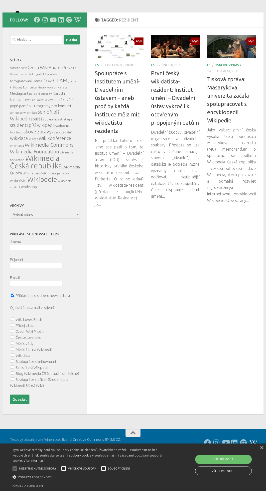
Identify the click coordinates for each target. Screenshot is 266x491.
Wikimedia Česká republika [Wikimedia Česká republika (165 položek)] (36, 184)
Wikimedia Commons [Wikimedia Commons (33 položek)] (49, 167)
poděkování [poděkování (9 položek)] (63, 122)
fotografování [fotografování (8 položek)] (21, 103)
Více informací (34, 461)
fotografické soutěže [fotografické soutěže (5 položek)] (43, 96)
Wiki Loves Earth (29, 342)
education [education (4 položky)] (22, 96)
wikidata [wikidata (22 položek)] (19, 160)
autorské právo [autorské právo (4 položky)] (18, 90)
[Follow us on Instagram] (45, 42)
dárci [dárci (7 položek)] (65, 90)
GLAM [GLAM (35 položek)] (60, 103)
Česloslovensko (28, 360)
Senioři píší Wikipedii (32, 390)
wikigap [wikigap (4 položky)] (33, 161)
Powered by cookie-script (27, 486)
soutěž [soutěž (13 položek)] (36, 141)
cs (97, 87)
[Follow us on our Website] (69, 42)
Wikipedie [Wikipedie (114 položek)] (42, 202)
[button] (90, 477)
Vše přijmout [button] (223, 459)
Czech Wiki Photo (30, 354)
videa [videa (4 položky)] (55, 154)
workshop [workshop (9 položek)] (29, 209)
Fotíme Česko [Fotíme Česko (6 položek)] (42, 103)
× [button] (262, 448)
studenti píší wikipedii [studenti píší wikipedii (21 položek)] (32, 147)
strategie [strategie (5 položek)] (66, 141)
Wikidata (23, 378)
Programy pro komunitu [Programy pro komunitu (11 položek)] (54, 128)
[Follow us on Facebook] (37, 42)
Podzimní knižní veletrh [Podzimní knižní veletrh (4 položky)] (39, 122)
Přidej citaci (25, 348)
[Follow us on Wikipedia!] (77, 42)
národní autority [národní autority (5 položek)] (40, 116)
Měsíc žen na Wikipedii (34, 372)
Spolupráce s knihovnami (36, 384)
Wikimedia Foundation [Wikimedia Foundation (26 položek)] (34, 174)
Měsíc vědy (24, 366)
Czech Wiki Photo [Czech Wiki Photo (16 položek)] (44, 89)
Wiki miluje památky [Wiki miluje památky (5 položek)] (55, 195)
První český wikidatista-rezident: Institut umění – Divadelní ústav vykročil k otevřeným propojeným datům (175, 120)
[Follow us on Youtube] (53, 42)
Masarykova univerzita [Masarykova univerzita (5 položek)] (52, 109)
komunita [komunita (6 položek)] (30, 109)
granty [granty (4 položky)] (72, 103)
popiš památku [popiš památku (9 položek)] (21, 128)
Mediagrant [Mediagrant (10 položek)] (19, 116)
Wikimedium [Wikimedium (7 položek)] (32, 195)
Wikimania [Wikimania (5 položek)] (17, 168)
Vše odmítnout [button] (223, 471)
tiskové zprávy (228, 87)
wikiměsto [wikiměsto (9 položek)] (18, 203)
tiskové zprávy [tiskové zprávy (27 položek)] (35, 154)
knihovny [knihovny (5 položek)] (16, 109)
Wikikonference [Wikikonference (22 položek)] (55, 160)
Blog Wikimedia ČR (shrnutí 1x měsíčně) (47, 396)
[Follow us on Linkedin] (61, 42)
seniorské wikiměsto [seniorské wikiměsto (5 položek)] (23, 135)
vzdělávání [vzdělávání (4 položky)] (65, 154)
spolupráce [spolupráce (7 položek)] (51, 141)
